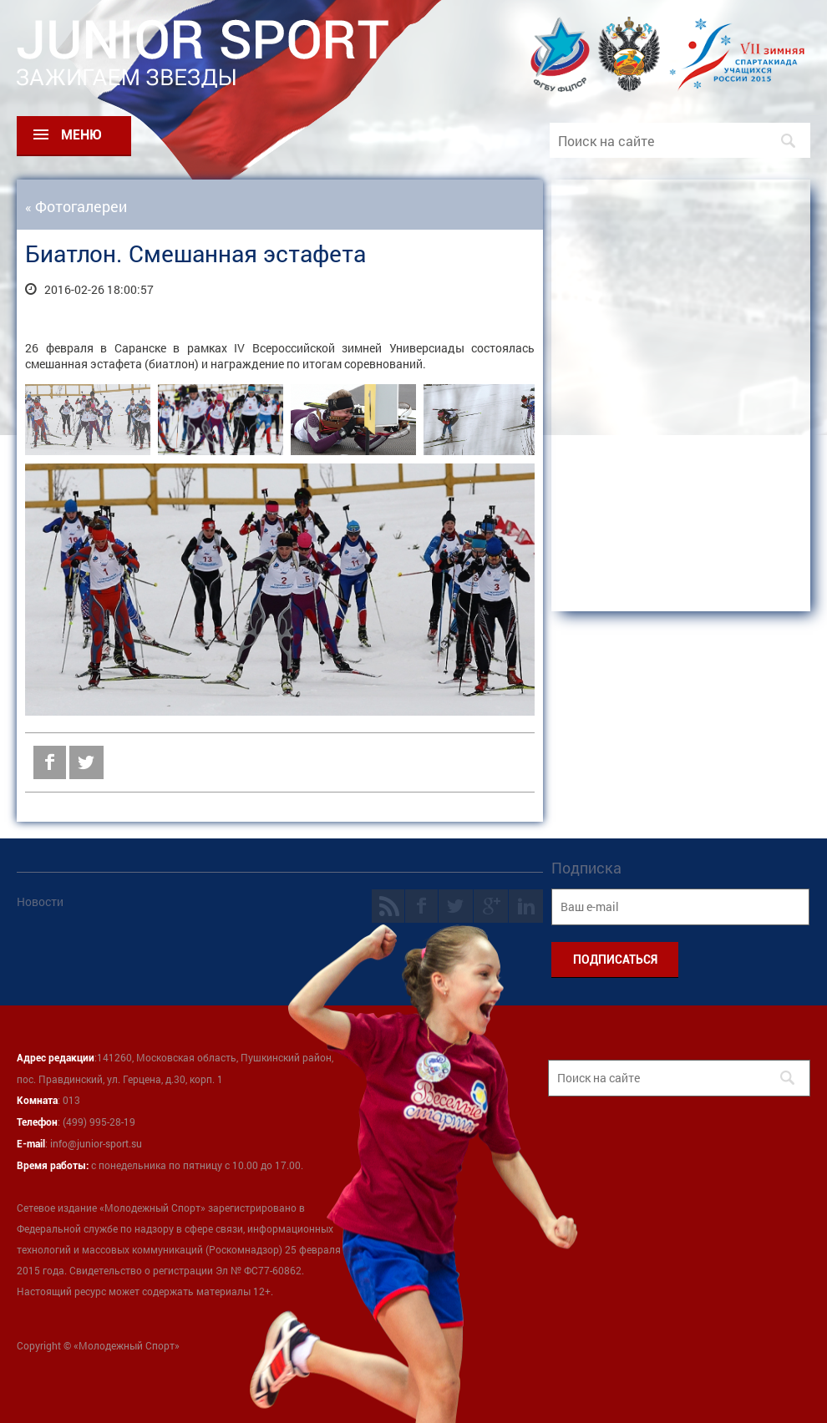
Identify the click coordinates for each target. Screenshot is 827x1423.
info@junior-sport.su (96, 1143)
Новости (40, 901)
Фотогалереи (81, 206)
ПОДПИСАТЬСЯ (615, 959)
